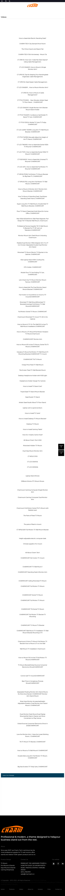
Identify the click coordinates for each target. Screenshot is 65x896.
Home (2, 889)
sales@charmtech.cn (27, 874)
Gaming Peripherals (7, 870)
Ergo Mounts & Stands (8, 867)
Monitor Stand (26, 882)
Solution (40, 889)
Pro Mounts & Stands (8, 865)
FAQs (49, 889)
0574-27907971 (26, 872)
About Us (30, 889)
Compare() (61, 452)
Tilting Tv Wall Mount (14, 882)
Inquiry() (61, 446)
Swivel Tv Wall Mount (38, 882)
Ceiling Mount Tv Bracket (54, 882)
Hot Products (35, 880)
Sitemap (43, 880)
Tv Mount (4, 882)
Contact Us (58, 889)
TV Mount (4, 863)
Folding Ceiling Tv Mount (9, 884)
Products (11, 889)
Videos (21, 889)
